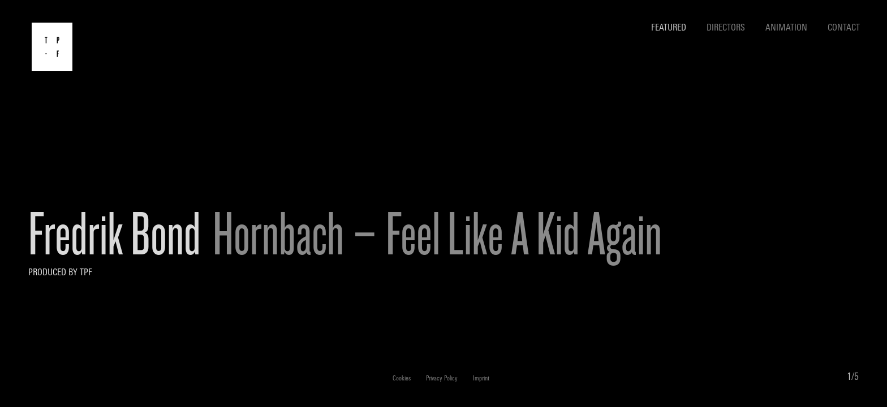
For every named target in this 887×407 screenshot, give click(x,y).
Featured (668, 28)
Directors (726, 28)
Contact (844, 28)
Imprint (481, 379)
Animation (786, 28)
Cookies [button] (402, 379)
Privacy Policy (442, 379)
